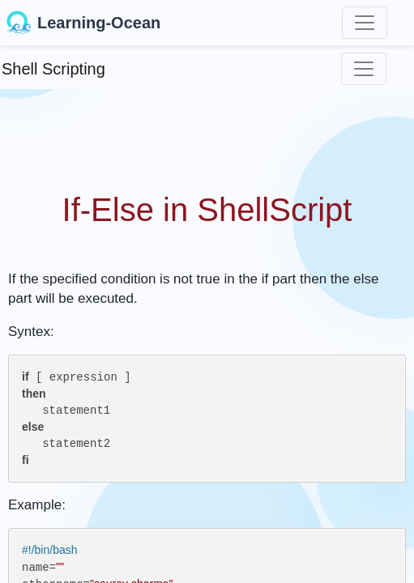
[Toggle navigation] (364, 22)
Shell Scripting (53, 69)
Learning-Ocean (83, 23)
